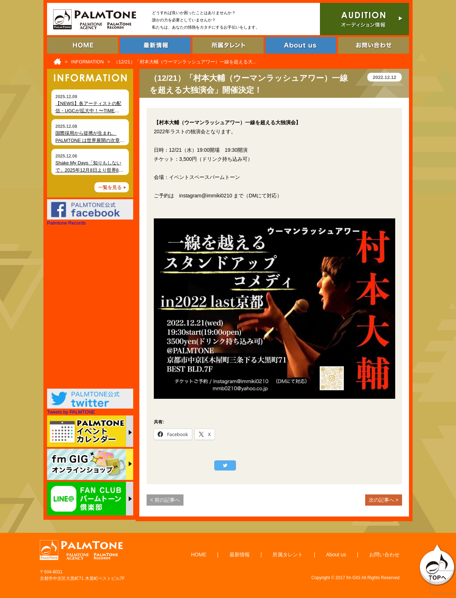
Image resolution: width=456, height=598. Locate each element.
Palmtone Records (66, 223)
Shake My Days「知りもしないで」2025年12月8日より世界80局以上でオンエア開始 (88, 170)
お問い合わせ (384, 554)
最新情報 (239, 554)
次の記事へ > (383, 500)
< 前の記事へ (165, 500)
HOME (198, 554)
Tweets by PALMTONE (71, 412)
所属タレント (288, 554)
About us (336, 554)
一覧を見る (110, 187)
